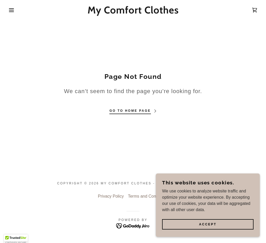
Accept (207, 224)
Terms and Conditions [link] (148, 196)
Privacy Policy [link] (111, 196)
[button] (13, 10)
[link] (133, 12)
